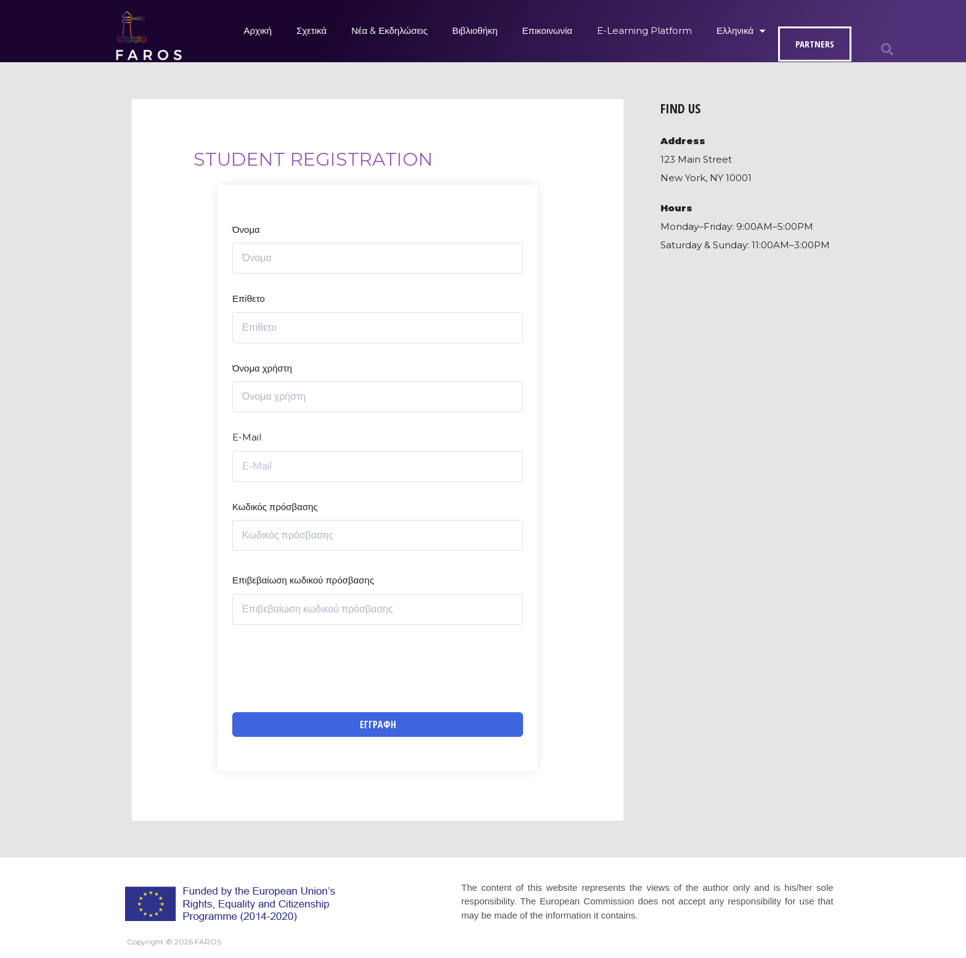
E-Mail (246, 437)
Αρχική (258, 30)
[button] (887, 49)
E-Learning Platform (644, 30)
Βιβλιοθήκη (475, 30)
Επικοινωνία (547, 30)
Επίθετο (248, 298)
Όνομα (246, 229)
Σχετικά (311, 30)
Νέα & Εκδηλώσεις (389, 30)
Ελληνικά (740, 31)
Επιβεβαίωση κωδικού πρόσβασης (303, 580)
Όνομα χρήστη (262, 368)
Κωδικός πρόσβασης (275, 507)
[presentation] (326, 668)
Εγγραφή (378, 724)
